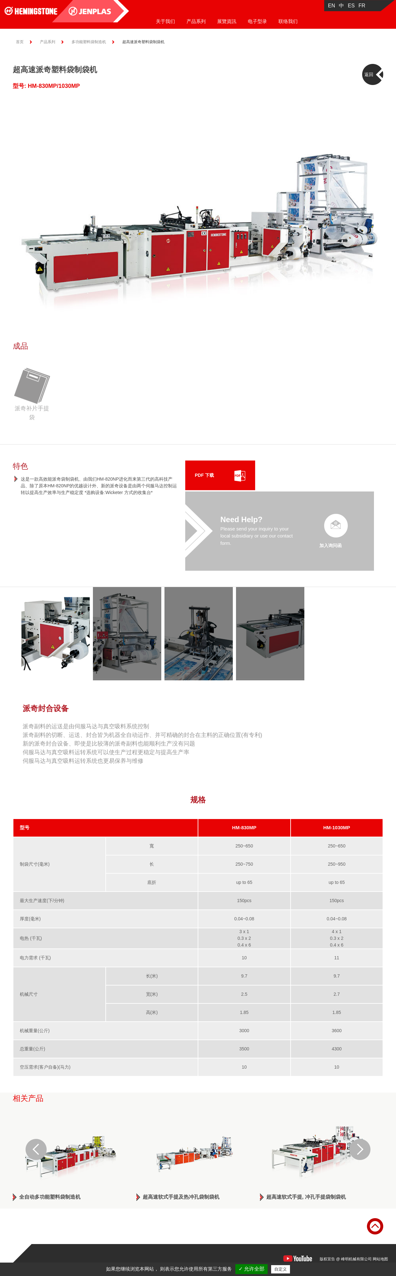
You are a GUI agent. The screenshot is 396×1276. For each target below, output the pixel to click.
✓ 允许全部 (251, 1269)
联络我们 (288, 21)
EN (331, 5)
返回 (368, 74)
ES (351, 5)
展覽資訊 (226, 21)
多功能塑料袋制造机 (89, 42)
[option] (198, 206)
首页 (20, 42)
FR (362, 5)
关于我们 (165, 21)
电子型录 (257, 21)
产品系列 (196, 21)
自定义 (280, 1269)
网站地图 (380, 1259)
